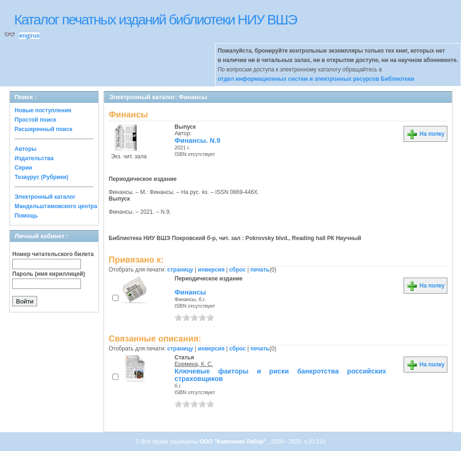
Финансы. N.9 (197, 140)
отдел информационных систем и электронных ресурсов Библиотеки (316, 79)
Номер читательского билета (53, 254)
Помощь (26, 215)
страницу (180, 269)
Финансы (190, 292)
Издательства (34, 158)
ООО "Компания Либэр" (233, 441)
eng (24, 35)
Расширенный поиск (43, 129)
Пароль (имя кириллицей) (48, 274)
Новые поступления (43, 110)
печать (260, 269)
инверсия (211, 269)
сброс (237, 269)
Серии (23, 167)
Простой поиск (35, 120)
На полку (425, 134)
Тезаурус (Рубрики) (41, 177)
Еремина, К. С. (194, 364)
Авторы (26, 149)
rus (35, 35)
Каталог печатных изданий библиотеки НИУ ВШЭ (155, 19)
